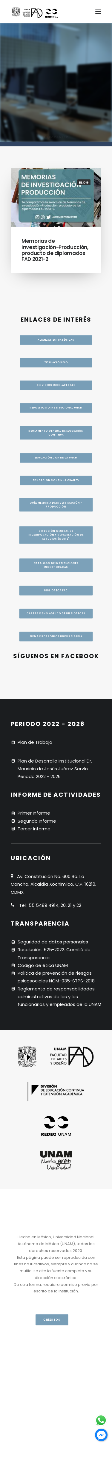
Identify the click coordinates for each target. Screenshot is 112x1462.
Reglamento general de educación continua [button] (56, 436)
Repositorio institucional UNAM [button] (56, 408)
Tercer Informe (34, 829)
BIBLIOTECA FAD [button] (56, 599)
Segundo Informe (37, 821)
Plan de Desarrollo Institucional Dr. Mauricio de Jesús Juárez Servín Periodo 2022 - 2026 (55, 769)
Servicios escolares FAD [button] (56, 381)
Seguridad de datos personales (53, 942)
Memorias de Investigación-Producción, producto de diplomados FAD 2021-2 (55, 250)
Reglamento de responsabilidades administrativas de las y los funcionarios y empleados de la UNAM (59, 997)
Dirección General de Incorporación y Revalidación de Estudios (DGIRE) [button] (56, 520)
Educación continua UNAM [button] (56, 465)
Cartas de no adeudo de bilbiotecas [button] (56, 632)
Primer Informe (34, 813)
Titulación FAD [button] (56, 355)
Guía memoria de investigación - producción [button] (56, 477)
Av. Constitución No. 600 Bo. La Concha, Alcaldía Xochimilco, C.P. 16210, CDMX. (53, 884)
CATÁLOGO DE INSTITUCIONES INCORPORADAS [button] (56, 563)
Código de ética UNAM (43, 965)
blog (84, 182)
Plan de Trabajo (35, 742)
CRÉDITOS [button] (52, 1320)
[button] (98, 11)
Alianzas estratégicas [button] (56, 330)
